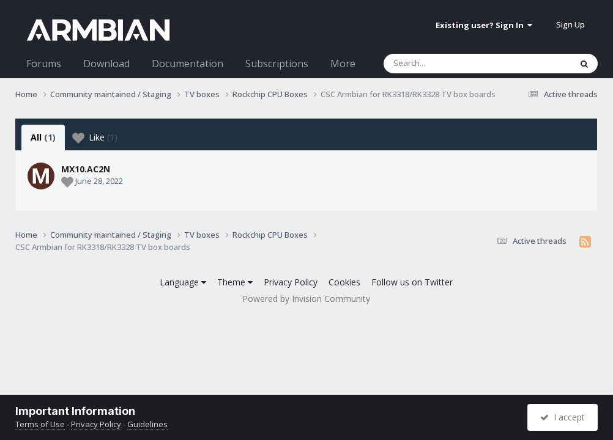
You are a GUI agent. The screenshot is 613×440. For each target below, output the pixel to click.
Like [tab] (94, 137)
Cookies (344, 282)
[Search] (445, 63)
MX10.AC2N (85, 169)
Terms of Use (40, 424)
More (342, 63)
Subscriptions (276, 63)
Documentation (187, 63)
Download (106, 63)
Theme (235, 282)
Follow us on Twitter (412, 282)
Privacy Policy (291, 282)
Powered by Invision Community (306, 298)
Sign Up (570, 24)
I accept (562, 417)
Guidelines (147, 424)
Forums (43, 63)
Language (183, 282)
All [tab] (43, 137)
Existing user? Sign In (484, 25)
